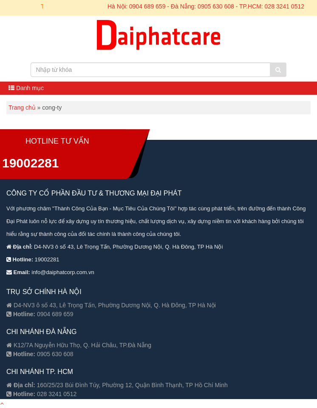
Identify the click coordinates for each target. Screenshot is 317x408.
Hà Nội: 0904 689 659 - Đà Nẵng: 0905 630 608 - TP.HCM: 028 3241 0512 (206, 6)
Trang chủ (22, 107)
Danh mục (26, 88)
